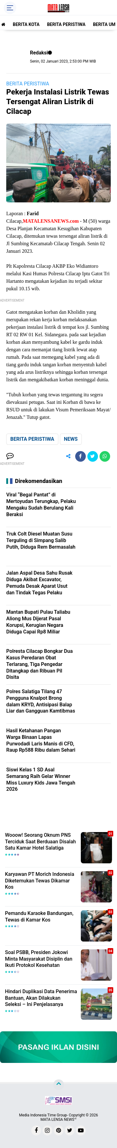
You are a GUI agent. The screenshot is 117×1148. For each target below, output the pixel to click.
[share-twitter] (92, 456)
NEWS (71, 439)
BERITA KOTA (26, 24)
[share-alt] (68, 456)
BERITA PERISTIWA (66, 24)
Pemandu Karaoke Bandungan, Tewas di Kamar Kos (39, 916)
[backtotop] (58, 1084)
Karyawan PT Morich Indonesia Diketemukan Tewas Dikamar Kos (39, 880)
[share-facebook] (80, 456)
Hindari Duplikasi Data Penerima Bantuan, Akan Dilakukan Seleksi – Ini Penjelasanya (41, 998)
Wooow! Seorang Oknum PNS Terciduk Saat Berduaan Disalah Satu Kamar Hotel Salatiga (40, 841)
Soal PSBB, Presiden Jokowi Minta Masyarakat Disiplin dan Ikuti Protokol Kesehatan (38, 958)
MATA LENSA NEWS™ (59, 1119)
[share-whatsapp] (105, 456)
